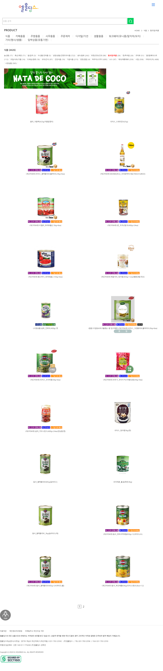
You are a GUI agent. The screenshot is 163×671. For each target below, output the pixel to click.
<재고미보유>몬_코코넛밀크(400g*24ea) (122, 225)
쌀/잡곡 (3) (32, 55)
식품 (145, 31)
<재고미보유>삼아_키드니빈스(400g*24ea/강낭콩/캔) (45, 431)
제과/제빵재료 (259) (125, 59)
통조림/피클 (154, 31)
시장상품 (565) (11, 63)
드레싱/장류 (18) (33, 59)
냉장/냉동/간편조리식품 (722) (64, 55)
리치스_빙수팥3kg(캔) (123, 430)
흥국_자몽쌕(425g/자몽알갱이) (41, 122)
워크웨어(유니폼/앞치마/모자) (125, 36)
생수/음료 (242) (83, 55)
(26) (114, 55)
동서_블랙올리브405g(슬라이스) (45, 482)
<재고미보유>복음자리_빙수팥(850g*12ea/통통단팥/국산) (123, 277)
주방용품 (35, 36)
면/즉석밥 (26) (128, 55)
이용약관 (3, 631)
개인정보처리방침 (15, 631)
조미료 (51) (140, 55)
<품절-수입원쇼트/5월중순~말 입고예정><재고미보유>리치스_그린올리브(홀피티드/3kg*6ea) (122, 328)
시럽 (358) (140, 59)
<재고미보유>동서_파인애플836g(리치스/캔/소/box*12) (123, 586)
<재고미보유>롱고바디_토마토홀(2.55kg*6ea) (45, 277)
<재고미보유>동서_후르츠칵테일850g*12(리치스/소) (123, 534)
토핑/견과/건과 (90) (98, 55)
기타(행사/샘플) (13, 40)
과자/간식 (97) (47, 59)
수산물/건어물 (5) (44, 55)
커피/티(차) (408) (152, 59)
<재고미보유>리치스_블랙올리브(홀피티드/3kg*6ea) (45, 174)
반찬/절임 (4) (85, 59)
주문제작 (65, 36)
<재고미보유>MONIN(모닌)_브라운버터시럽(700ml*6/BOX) (123, 174)
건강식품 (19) (60, 59)
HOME (137, 31)
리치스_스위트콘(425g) (119, 122)
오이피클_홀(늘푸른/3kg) (122, 482)
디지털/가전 (82, 36)
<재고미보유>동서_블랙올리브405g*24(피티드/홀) (45, 586)
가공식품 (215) (72, 59)
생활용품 (98, 36)
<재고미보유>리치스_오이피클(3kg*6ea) (45, 380)
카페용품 (20, 36)
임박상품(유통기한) (38, 40)
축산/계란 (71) (20, 55)
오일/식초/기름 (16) (17, 59)
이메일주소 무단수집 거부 (34, 631)
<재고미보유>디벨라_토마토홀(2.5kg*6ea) (45, 225)
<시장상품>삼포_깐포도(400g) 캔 (45, 328)
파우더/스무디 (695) (99, 59)
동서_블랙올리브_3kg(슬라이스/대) (45, 533)
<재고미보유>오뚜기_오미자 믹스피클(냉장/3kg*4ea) (123, 380)
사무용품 (50, 36)
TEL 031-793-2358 (82, 641)
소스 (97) (112, 59)
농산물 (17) (8, 55)
